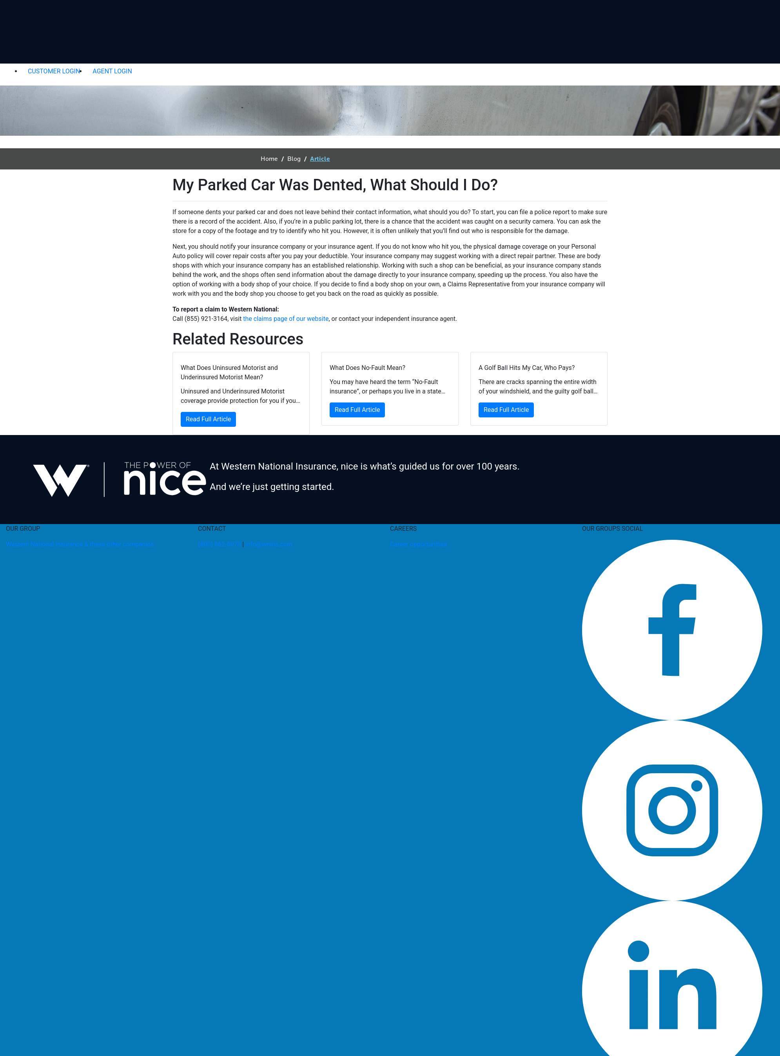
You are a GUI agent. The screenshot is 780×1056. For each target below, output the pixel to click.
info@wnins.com (268, 544)
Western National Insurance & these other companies (80, 544)
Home (269, 158)
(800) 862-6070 (219, 544)
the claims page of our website (285, 318)
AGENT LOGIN (112, 71)
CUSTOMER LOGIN (54, 71)
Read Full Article (208, 419)
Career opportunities (418, 544)
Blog (294, 158)
